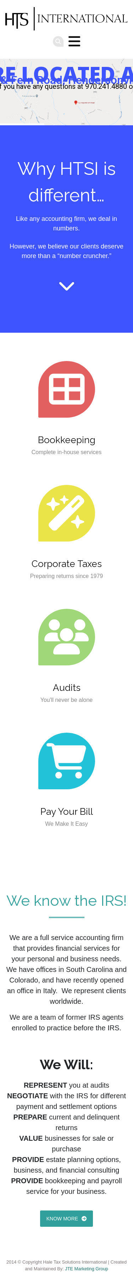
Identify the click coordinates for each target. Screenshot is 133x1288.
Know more (62, 1218)
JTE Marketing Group (86, 1268)
